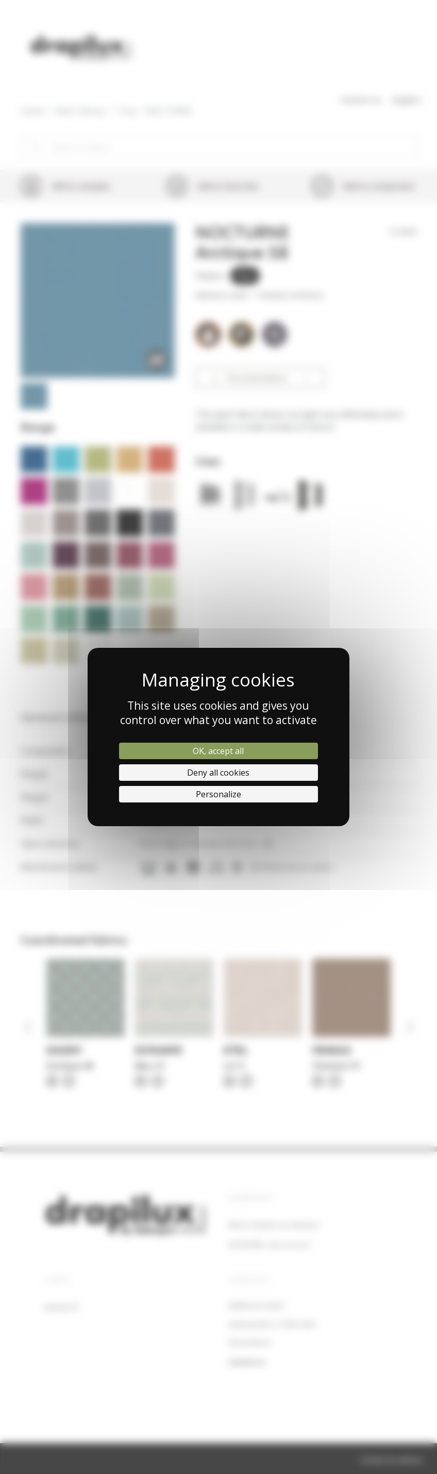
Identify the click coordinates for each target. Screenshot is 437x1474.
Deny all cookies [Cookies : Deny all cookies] (218, 772)
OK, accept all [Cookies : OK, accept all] (218, 751)
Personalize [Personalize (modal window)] (218, 794)
